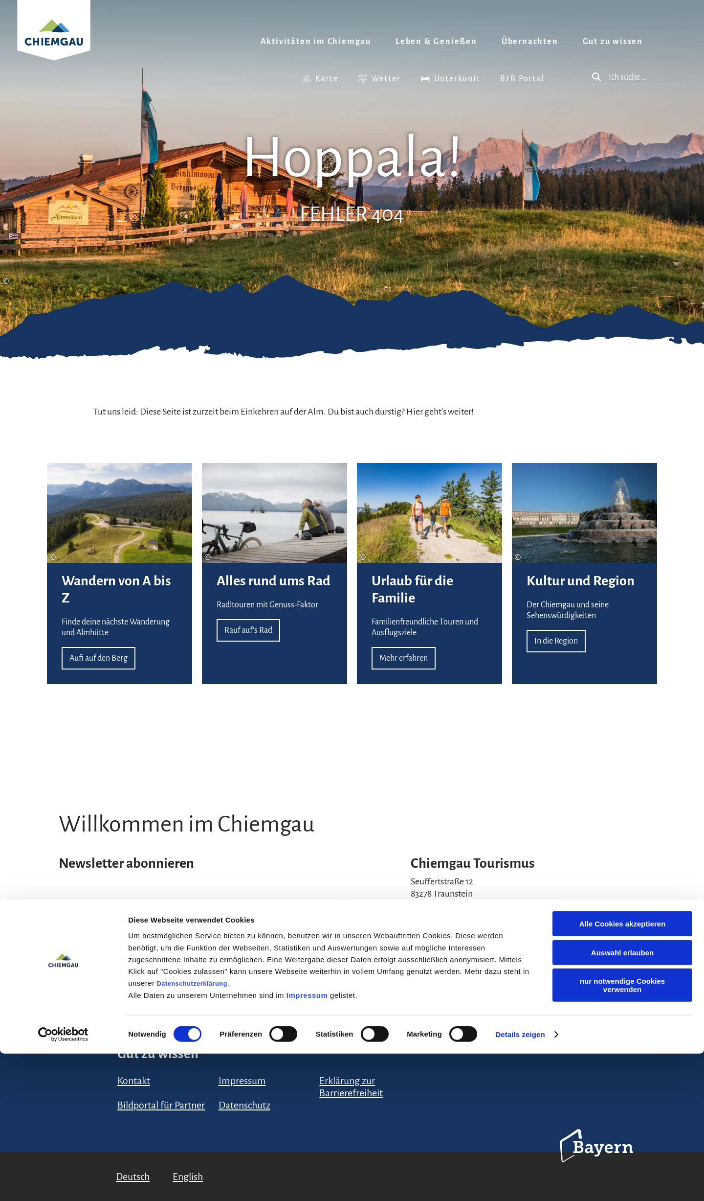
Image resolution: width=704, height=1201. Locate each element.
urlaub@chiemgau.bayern (460, 911)
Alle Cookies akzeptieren (622, 1071)
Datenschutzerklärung (192, 1130)
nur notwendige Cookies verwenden (622, 1132)
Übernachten (530, 41)
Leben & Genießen (436, 41)
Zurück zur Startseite (54, 42)
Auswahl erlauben (622, 1100)
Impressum (307, 1142)
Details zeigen (520, 1182)
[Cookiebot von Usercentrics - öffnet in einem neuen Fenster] (63, 1182)
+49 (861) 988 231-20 (448, 923)
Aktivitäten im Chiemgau (316, 41)
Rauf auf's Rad (274, 573)
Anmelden (322, 971)
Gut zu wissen (613, 41)
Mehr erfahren (429, 573)
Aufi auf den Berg (119, 573)
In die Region (584, 573)
